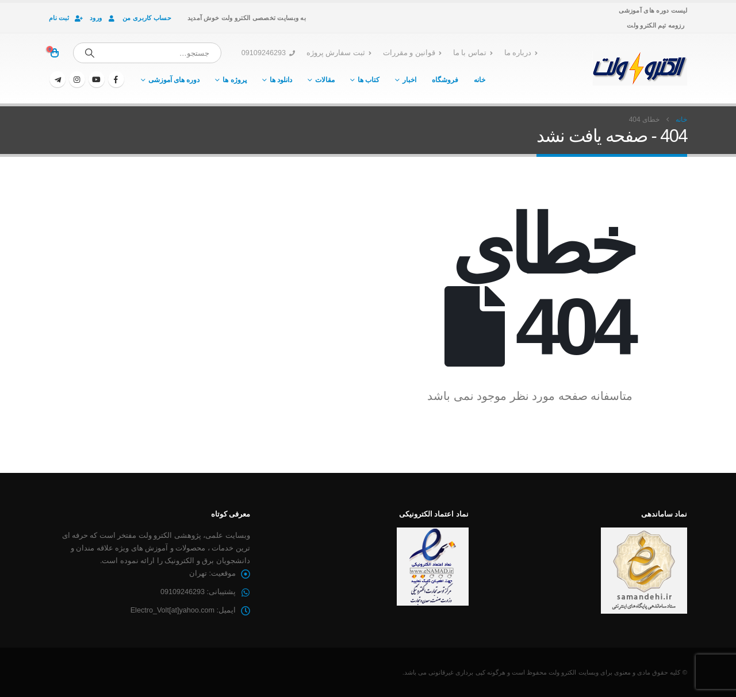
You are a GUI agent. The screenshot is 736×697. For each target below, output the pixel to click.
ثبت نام (66, 18)
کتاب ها (368, 80)
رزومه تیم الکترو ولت (655, 25)
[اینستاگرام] (77, 79)
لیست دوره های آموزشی (653, 10)
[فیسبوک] (116, 79)
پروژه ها (234, 80)
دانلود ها (281, 80)
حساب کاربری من (146, 17)
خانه (479, 80)
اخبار (409, 80)
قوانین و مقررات (412, 53)
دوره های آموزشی (174, 80)
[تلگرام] (57, 79)
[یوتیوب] (97, 79)
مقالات (325, 80)
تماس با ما (473, 53)
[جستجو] (90, 53)
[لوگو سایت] (639, 68)
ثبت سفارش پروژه (338, 53)
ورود (103, 18)
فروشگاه (445, 80)
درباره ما (521, 53)
